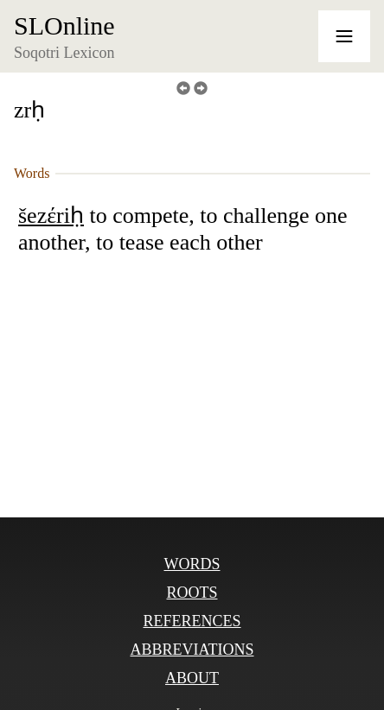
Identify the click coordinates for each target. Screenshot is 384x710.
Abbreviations (191, 649)
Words (191, 564)
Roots (191, 592)
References (191, 621)
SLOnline (64, 26)
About (192, 678)
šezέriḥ (51, 215)
